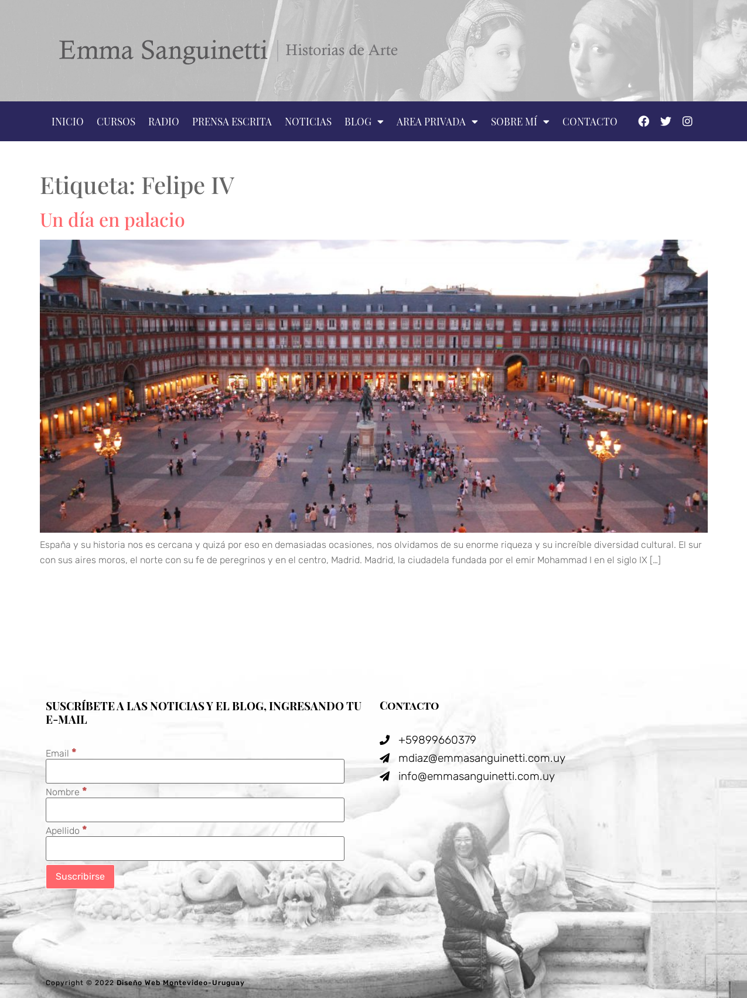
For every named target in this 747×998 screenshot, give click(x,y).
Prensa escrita (232, 121)
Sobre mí (520, 121)
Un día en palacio (112, 218)
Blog (364, 121)
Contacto (590, 121)
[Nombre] (195, 810)
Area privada (437, 121)
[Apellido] (195, 848)
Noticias (308, 121)
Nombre (66, 791)
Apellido (66, 830)
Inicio (68, 121)
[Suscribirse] (80, 876)
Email (61, 752)
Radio (163, 121)
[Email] (195, 771)
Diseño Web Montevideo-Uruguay (181, 983)
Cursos (116, 121)
